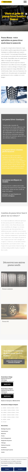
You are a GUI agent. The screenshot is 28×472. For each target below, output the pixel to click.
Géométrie (3, 447)
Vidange (3, 442)
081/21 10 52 (7, 384)
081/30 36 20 (7, 396)
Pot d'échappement (6, 438)
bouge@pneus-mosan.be (7, 381)
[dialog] (14, 465)
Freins (3, 436)
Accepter (20, 469)
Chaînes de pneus (5, 445)
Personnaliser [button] (4, 465)
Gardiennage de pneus (7, 449)
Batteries (3, 433)
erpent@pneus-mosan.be (7, 393)
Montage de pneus (5, 429)
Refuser (7, 469)
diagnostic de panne (6, 440)
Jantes (3, 452)
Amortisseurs (4, 431)
